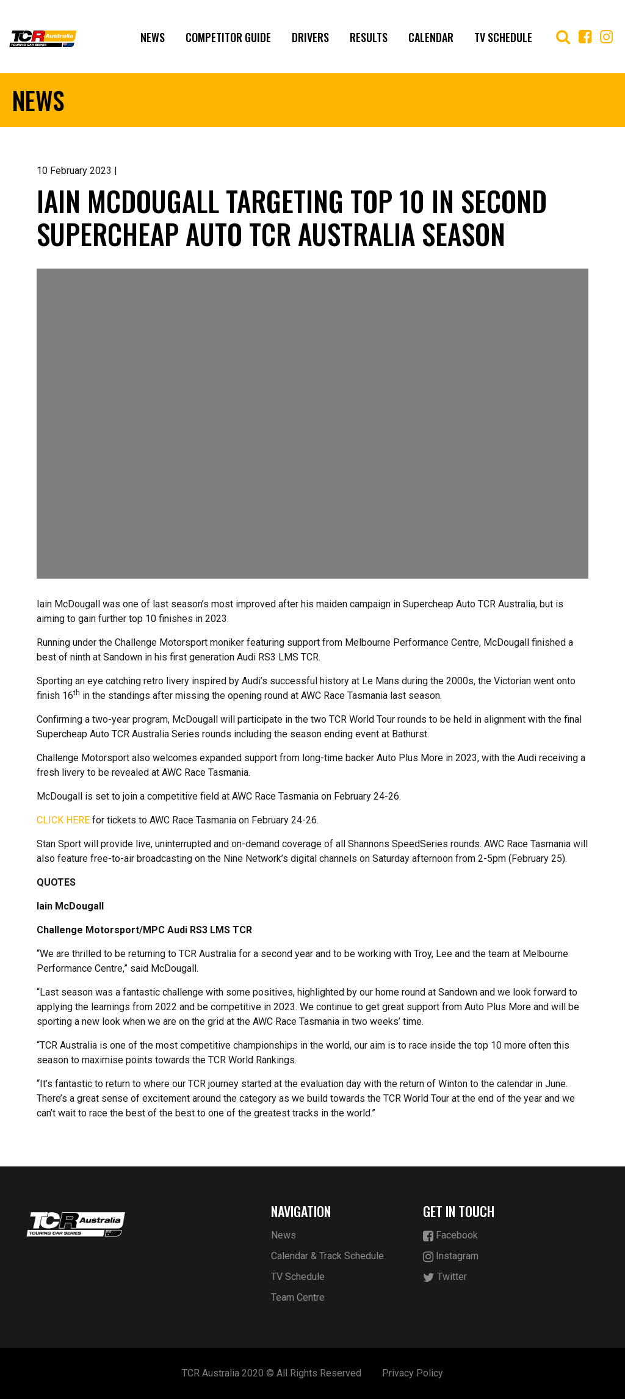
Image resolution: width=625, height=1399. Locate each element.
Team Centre (298, 1297)
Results (369, 37)
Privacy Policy (412, 1373)
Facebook (450, 1235)
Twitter (445, 1277)
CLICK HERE (63, 820)
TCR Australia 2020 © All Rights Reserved (271, 1373)
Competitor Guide (228, 37)
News (152, 37)
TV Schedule (503, 37)
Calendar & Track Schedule (327, 1256)
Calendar (430, 37)
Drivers (310, 37)
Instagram (451, 1256)
